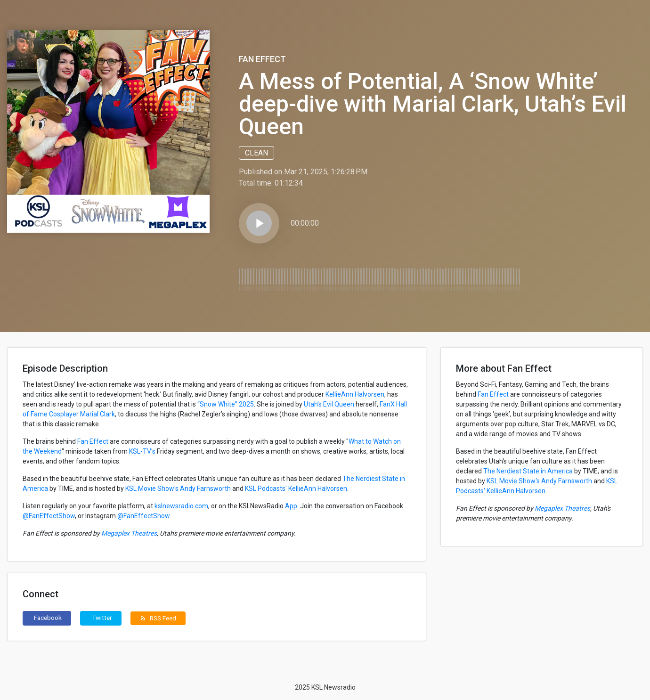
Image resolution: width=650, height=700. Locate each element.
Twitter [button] (102, 617)
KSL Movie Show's (152, 488)
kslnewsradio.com (180, 506)
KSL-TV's (142, 451)
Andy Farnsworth (205, 488)
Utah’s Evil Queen (329, 404)
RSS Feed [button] (158, 618)
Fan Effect (262, 59)
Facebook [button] (48, 617)
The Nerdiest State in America (528, 471)
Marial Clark (97, 414)
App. (291, 506)
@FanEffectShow (49, 516)
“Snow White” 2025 (225, 404)
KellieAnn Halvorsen (354, 394)
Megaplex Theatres (128, 533)
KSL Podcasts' (266, 488)
